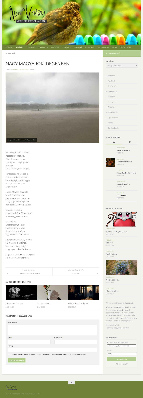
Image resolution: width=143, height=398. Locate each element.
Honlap (10, 346)
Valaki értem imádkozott (78, 303)
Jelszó (109, 350)
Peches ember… (43, 303)
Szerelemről (43, 47)
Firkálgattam (121, 195)
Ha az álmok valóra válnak (127, 173)
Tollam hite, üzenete (14, 303)
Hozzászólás (12, 322)
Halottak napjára (123, 150)
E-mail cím (58, 338)
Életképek (78, 47)
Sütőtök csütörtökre (124, 161)
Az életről (19, 47)
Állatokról (55, 47)
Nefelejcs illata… (113, 280)
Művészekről (90, 47)
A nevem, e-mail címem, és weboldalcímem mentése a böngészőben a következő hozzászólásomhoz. (48, 354)
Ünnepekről (66, 47)
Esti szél (109, 242)
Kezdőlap (9, 47)
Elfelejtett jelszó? (121, 364)
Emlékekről (31, 47)
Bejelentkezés (125, 47)
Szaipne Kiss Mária (19, 69)
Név (10, 338)
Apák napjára (111, 254)
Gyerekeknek (103, 47)
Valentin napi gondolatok (116, 231)
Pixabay (33, 140)
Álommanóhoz (112, 291)
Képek (114, 47)
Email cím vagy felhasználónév (117, 342)
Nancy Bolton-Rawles (20, 140)
